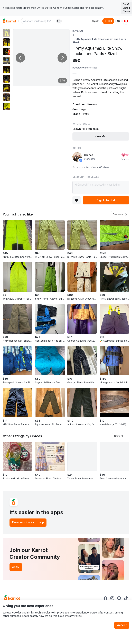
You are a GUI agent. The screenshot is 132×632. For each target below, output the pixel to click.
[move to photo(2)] (6, 42)
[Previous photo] (20, 58)
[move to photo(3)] (6, 51)
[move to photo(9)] (6, 106)
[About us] (118, 21)
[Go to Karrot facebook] (105, 598)
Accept (122, 625)
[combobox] (38, 21)
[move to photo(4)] (6, 60)
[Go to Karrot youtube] (119, 598)
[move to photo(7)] (6, 88)
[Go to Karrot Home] (12, 598)
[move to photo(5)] (6, 69)
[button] (120, 214)
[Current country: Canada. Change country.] (125, 21)
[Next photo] (62, 58)
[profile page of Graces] (77, 157)
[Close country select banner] (128, 3)
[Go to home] (9, 21)
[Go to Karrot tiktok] (126, 598)
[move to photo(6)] (6, 79)
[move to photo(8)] (6, 97)
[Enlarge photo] (41, 57)
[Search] (58, 21)
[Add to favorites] (76, 200)
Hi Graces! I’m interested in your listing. (100, 187)
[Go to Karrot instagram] (112, 598)
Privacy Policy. (73, 616)
